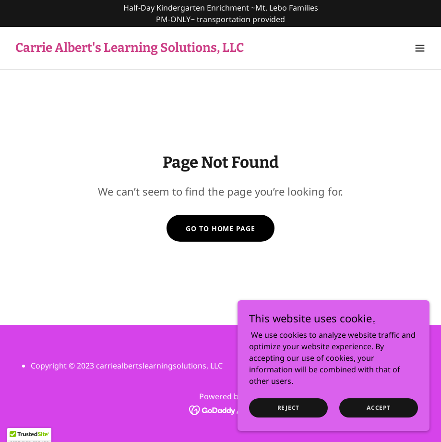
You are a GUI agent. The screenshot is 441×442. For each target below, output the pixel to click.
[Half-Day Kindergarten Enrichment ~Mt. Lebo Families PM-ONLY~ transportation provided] (220, 13)
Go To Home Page (220, 228)
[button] (419, 48)
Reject (288, 408)
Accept (379, 408)
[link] (129, 49)
